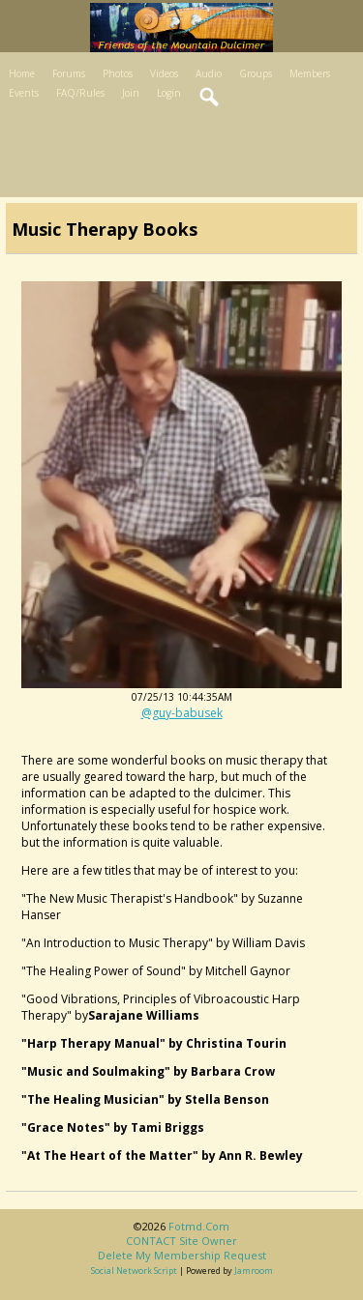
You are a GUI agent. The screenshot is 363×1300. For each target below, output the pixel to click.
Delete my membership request (182, 1255)
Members (309, 73)
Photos (118, 73)
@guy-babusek (182, 713)
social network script (134, 1270)
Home (22, 73)
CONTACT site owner (181, 1240)
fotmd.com (198, 1226)
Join (130, 93)
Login (169, 93)
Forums (68, 73)
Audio (209, 73)
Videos (164, 73)
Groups (255, 73)
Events (24, 93)
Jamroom (253, 1270)
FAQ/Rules (80, 93)
